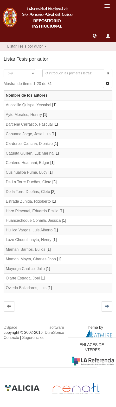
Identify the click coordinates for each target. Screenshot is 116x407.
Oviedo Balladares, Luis (26, 288)
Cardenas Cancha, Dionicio (29, 144)
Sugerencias (33, 338)
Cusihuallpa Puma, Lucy (26, 172)
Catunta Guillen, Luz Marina (29, 153)
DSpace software (34, 327)
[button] (94, 35)
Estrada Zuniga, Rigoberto (28, 201)
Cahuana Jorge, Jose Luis (28, 134)
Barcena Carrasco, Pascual (29, 124)
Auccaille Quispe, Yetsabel (28, 105)
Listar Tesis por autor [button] (26, 46)
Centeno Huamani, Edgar (27, 163)
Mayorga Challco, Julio (25, 269)
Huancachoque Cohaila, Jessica (33, 220)
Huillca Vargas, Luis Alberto (29, 230)
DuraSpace (54, 332)
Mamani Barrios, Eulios (25, 249)
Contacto (11, 338)
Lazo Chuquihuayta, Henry (28, 240)
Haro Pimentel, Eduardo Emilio (32, 211)
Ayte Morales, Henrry (24, 115)
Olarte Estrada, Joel (23, 278)
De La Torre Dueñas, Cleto (28, 182)
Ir (108, 73)
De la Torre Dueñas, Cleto (28, 192)
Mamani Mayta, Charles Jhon (31, 259)
